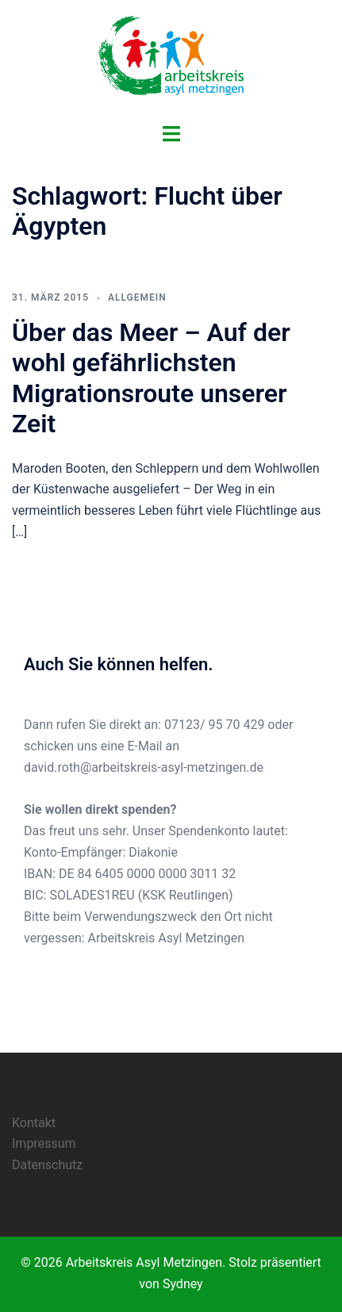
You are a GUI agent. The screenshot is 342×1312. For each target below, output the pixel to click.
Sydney (183, 1283)
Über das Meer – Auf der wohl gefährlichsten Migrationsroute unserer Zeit (151, 378)
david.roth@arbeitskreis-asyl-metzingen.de (143, 767)
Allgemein (137, 297)
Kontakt (34, 1122)
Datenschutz (47, 1164)
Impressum (44, 1143)
